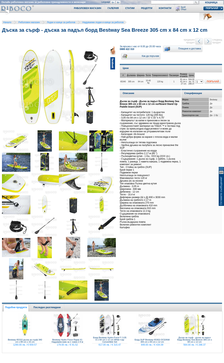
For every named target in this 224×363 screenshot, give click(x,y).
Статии (130, 8)
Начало (7, 22)
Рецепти (146, 8)
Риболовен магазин (29, 22)
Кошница (211, 2)
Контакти (165, 8)
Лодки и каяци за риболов (61, 22)
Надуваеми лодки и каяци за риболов (102, 22)
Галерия (113, 8)
